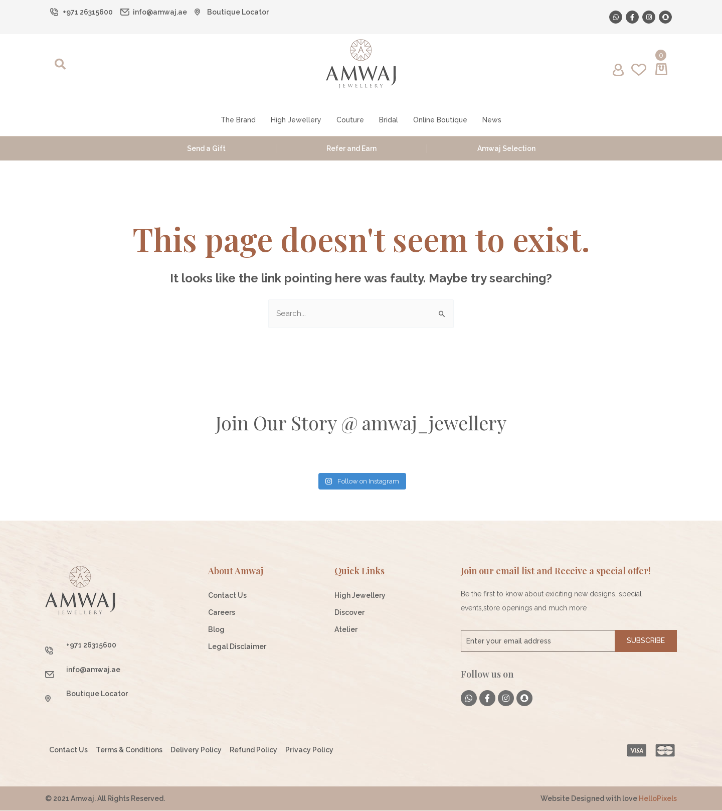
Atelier (345, 630)
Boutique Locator (238, 12)
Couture (350, 120)
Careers (221, 613)
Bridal (388, 120)
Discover (349, 613)
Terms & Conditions (129, 750)
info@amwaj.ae (160, 12)
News (491, 120)
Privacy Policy (309, 750)
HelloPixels (658, 799)
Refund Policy (253, 750)
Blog (216, 630)
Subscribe (646, 641)
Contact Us (227, 596)
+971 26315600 (88, 12)
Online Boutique (440, 120)
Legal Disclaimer (237, 647)
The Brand (238, 120)
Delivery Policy (196, 750)
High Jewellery (296, 120)
